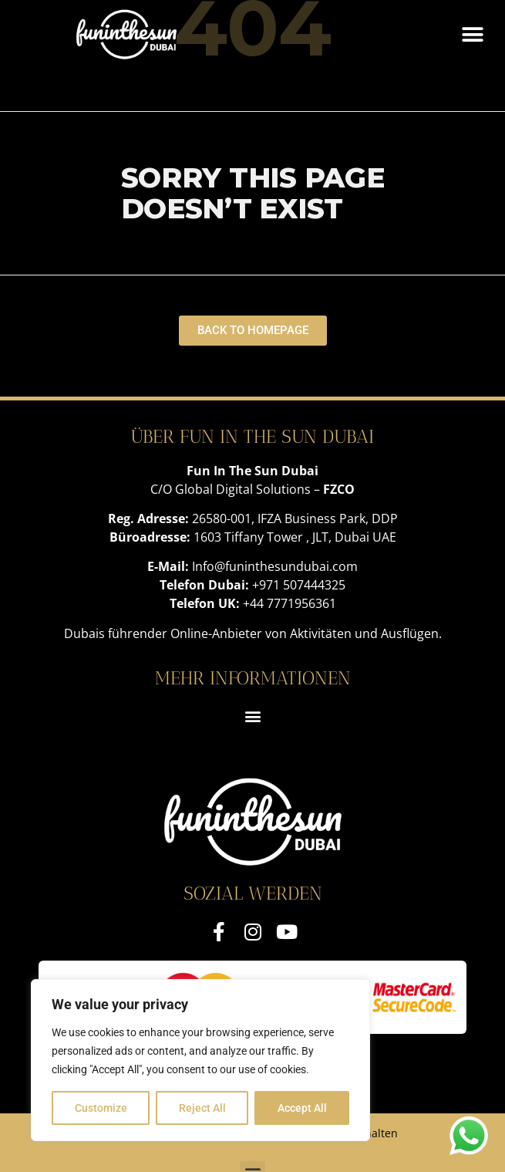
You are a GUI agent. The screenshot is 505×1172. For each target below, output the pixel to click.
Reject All (202, 1108)
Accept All (302, 1108)
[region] (200, 1060)
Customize (101, 1108)
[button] (472, 34)
